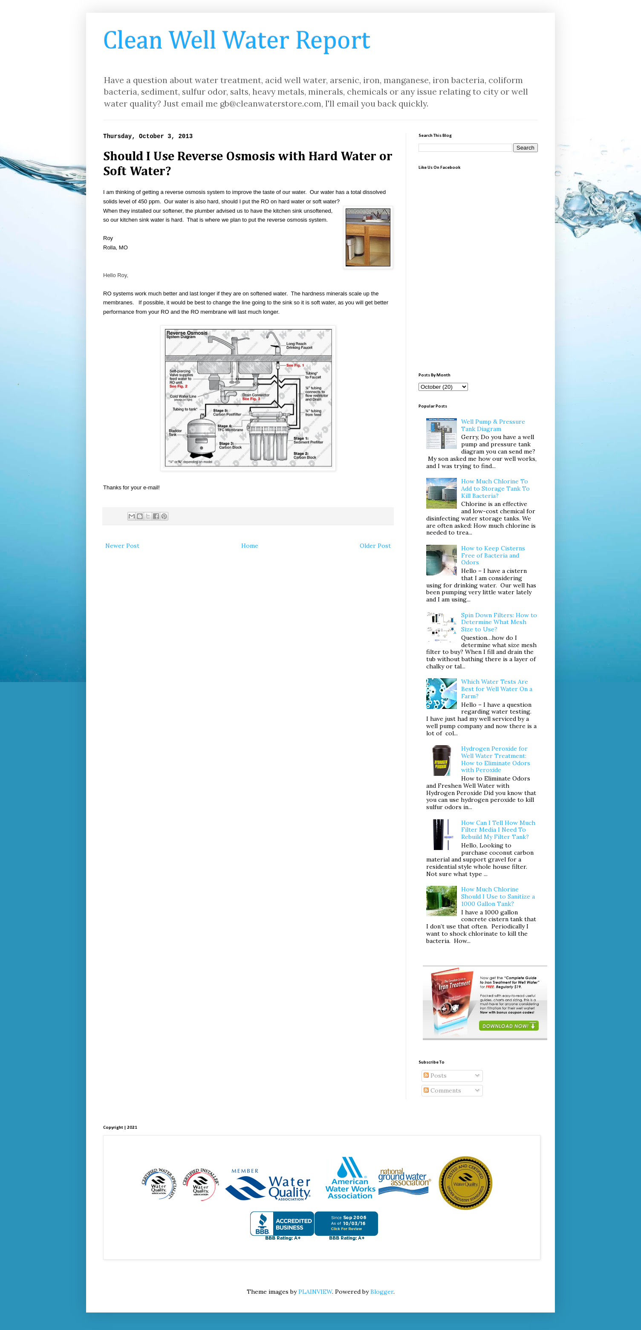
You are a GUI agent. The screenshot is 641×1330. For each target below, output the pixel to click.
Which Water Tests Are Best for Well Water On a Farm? (496, 689)
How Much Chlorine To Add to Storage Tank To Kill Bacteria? (495, 488)
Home (249, 545)
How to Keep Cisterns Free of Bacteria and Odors (493, 555)
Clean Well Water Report (236, 41)
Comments (442, 1090)
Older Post (375, 545)
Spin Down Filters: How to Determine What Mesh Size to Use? (499, 622)
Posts (435, 1075)
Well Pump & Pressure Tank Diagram (493, 425)
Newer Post (122, 545)
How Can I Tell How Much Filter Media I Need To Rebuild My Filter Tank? (498, 830)
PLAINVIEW (315, 1291)
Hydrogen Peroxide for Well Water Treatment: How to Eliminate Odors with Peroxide (495, 759)
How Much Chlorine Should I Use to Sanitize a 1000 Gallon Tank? (498, 896)
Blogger (381, 1291)
